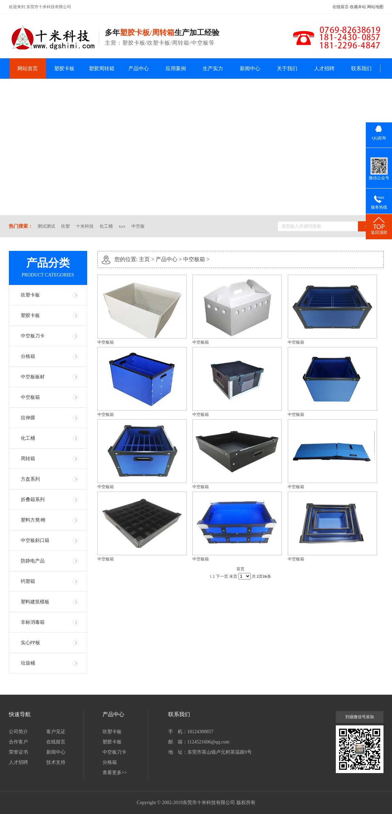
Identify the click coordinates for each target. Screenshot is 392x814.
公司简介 (18, 731)
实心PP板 (31, 642)
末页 (233, 576)
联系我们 (361, 68)
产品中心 (138, 68)
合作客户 (18, 741)
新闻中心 (250, 68)
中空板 (138, 226)
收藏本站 (358, 6)
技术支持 (55, 762)
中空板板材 (33, 376)
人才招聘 (324, 68)
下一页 (222, 576)
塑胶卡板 (64, 68)
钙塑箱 (28, 581)
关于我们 (287, 68)
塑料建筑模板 (35, 601)
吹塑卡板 (30, 295)
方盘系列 (30, 479)
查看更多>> (115, 772)
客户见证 (55, 731)
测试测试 (46, 226)
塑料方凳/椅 (33, 520)
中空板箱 (30, 397)
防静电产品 (33, 560)
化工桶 (106, 226)
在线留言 (340, 6)
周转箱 (28, 458)
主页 (144, 259)
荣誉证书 (18, 752)
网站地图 (375, 6)
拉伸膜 (28, 417)
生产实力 (213, 68)
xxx (122, 226)
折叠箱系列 (33, 499)
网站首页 (27, 68)
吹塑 (65, 226)
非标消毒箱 (33, 622)
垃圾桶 (28, 663)
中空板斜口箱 (35, 540)
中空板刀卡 (33, 335)
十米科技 (85, 226)
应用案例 (176, 68)
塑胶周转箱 (101, 68)
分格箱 (28, 356)
